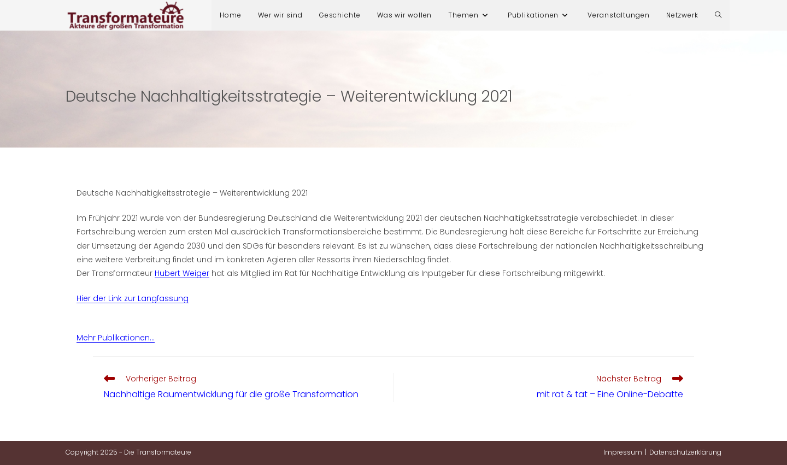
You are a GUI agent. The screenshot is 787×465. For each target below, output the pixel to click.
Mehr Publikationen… (116, 337)
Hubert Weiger (182, 273)
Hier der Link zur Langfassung (133, 298)
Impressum (622, 452)
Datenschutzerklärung (685, 452)
